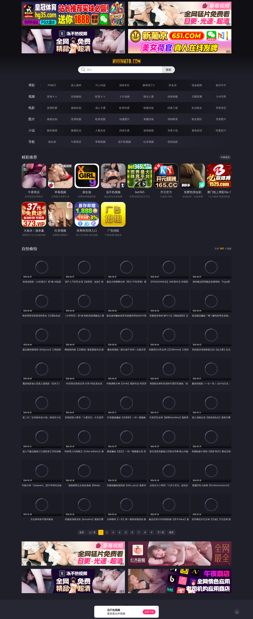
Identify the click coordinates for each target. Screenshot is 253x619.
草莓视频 (100, 142)
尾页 (171, 532)
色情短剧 (172, 142)
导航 (31, 141)
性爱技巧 (221, 130)
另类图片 (221, 119)
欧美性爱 (124, 108)
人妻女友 (100, 130)
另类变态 (221, 108)
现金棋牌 (197, 85)
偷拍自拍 (76, 108)
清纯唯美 (172, 119)
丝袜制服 (172, 96)
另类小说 (172, 130)
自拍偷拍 (76, 96)
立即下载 (149, 611)
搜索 (168, 69)
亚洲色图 (76, 119)
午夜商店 (76, 142)
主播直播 (197, 96)
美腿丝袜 (148, 119)
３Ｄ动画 (124, 96)
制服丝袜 (148, 108)
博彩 (31, 85)
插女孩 (52, 142)
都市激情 (52, 130)
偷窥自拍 (52, 119)
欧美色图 (100, 119)
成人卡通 (100, 108)
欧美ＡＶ (100, 96)
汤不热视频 (124, 142)
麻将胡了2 (148, 85)
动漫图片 (124, 119)
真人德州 (76, 85)
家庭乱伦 (76, 130)
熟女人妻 (148, 96)
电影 (31, 108)
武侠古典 (124, 130)
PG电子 (52, 85)
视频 (31, 96)
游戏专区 (124, 85)
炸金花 (173, 85)
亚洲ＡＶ (52, 96)
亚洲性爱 (52, 108)
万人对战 (100, 85)
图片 (31, 119)
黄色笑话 (197, 130)
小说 (31, 130)
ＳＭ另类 (221, 96)
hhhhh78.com (126, 61)
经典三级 (172, 108)
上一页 (92, 532)
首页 (81, 532)
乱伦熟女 (197, 108)
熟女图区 (197, 119)
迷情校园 (148, 130)
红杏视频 (148, 142)
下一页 (160, 532)
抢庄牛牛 (221, 85)
